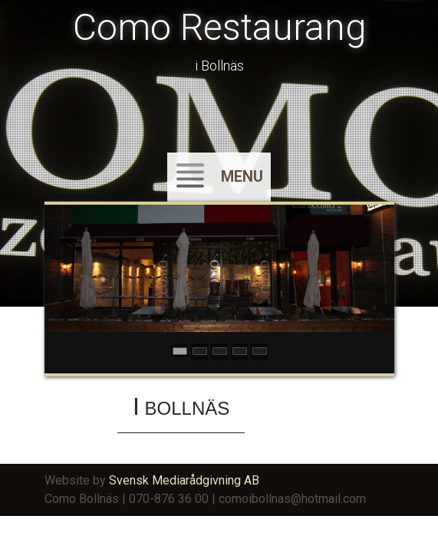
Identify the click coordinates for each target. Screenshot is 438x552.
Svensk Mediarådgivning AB (184, 480)
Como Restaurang (219, 27)
